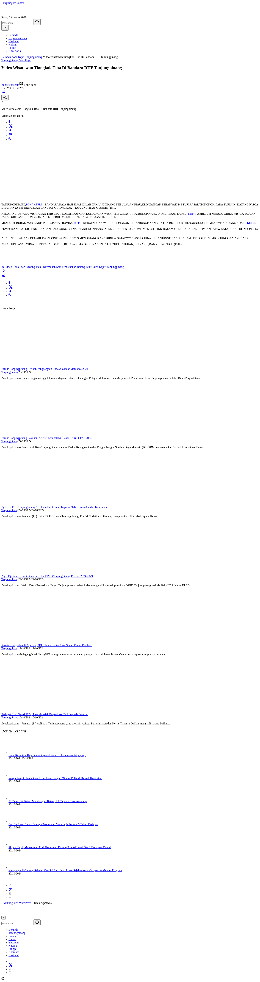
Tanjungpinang (9, 60)
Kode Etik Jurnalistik (163, 879)
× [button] (3, 917)
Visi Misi (144, 879)
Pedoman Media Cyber (124, 879)
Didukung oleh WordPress (16, 902)
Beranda (13, 929)
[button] (37, 22)
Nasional (14, 955)
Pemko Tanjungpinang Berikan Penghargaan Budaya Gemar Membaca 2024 (44, 368)
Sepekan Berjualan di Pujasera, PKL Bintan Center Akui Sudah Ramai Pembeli (46, 645)
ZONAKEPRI (34, 204)
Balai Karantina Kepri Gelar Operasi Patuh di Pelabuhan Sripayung (47, 755)
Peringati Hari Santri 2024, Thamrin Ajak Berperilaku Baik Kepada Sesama (44, 714)
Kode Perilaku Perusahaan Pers (91, 879)
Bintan (12, 939)
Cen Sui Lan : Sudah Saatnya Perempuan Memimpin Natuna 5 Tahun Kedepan (53, 824)
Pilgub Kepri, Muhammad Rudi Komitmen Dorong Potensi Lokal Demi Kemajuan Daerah (60, 847)
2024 (7, 879)
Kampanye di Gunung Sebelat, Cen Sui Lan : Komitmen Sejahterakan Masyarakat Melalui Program (65, 870)
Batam (12, 936)
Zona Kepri (24, 60)
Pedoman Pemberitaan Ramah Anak (197, 879)
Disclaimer (65, 879)
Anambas (14, 951)
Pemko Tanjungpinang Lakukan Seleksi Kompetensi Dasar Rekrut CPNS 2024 (46, 437)
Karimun (14, 942)
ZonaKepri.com (10, 84)
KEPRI (192, 213)
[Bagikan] (5, 97)
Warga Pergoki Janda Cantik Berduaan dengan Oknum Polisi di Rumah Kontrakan (55, 778)
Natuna (13, 945)
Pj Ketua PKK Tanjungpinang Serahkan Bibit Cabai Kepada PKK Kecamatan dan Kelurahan (54, 507)
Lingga (12, 948)
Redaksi (52, 879)
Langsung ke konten (12, 2)
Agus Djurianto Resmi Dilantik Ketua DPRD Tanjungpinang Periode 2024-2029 (47, 576)
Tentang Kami (37, 879)
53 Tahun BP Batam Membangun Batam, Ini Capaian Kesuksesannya (48, 801)
